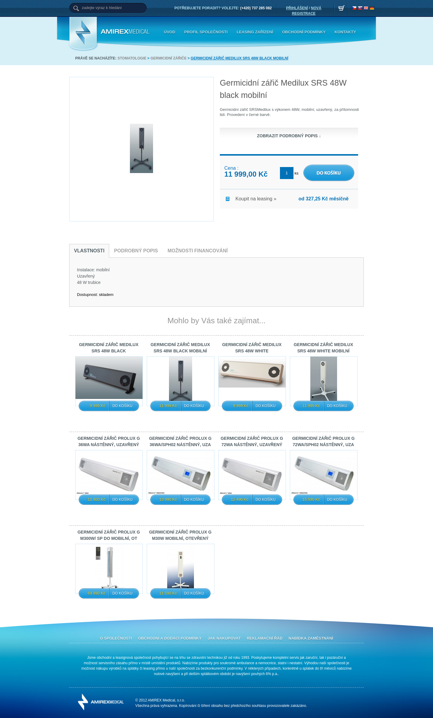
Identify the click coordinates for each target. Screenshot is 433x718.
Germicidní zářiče (168, 58)
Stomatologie (132, 58)
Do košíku (122, 406)
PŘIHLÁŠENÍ (297, 8)
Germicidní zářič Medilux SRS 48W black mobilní (239, 58)
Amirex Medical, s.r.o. (126, 32)
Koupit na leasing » (251, 198)
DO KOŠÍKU (314, 167)
